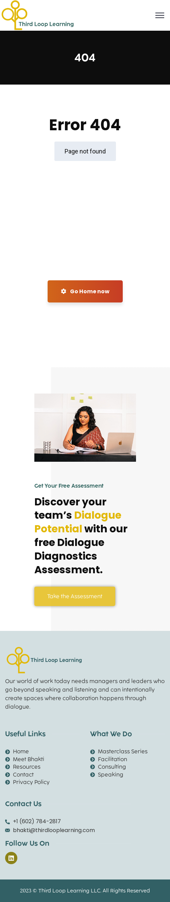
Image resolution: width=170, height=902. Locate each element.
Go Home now (85, 291)
